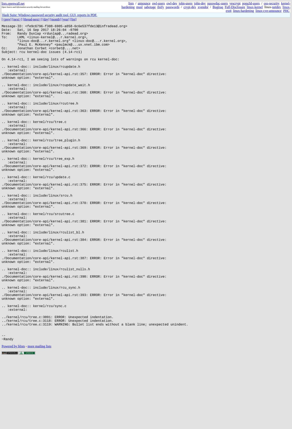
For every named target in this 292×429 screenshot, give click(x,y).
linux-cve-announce (269, 10)
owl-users (158, 3)
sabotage (150, 7)
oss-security (271, 3)
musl (139, 7)
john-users (185, 3)
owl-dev (171, 3)
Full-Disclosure (235, 7)
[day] (46, 19)
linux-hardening (243, 10)
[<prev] (6, 19)
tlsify (160, 7)
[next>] (17, 19)
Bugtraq (218, 7)
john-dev (200, 3)
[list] (73, 19)
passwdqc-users (217, 3)
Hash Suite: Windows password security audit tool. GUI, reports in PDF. (49, 15)
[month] (55, 19)
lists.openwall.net (13, 3)
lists (131, 3)
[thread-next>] (32, 19)
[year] (65, 19)
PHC (286, 10)
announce (144, 3)
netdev (276, 7)
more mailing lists (39, 416)
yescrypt (234, 3)
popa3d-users (250, 3)
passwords (172, 7)
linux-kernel (255, 7)
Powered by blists (13, 416)
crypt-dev (189, 7)
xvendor (203, 7)
